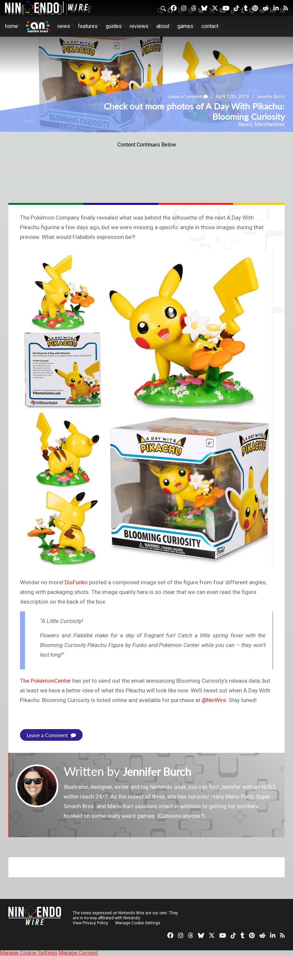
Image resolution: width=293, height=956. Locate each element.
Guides (114, 26)
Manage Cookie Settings (138, 923)
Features (88, 26)
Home (11, 26)
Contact (209, 26)
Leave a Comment (184, 96)
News (63, 26)
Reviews (139, 26)
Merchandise (269, 124)
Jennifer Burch (270, 96)
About (162, 26)
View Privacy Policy (90, 923)
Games (185, 26)
